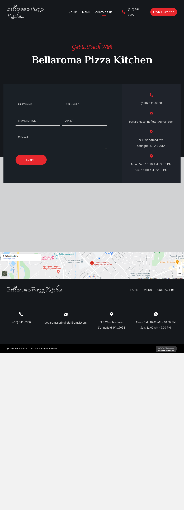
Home (134, 289)
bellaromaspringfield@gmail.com (151, 122)
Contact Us (165, 289)
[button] (163, 12)
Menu (148, 289)
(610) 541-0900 (151, 103)
